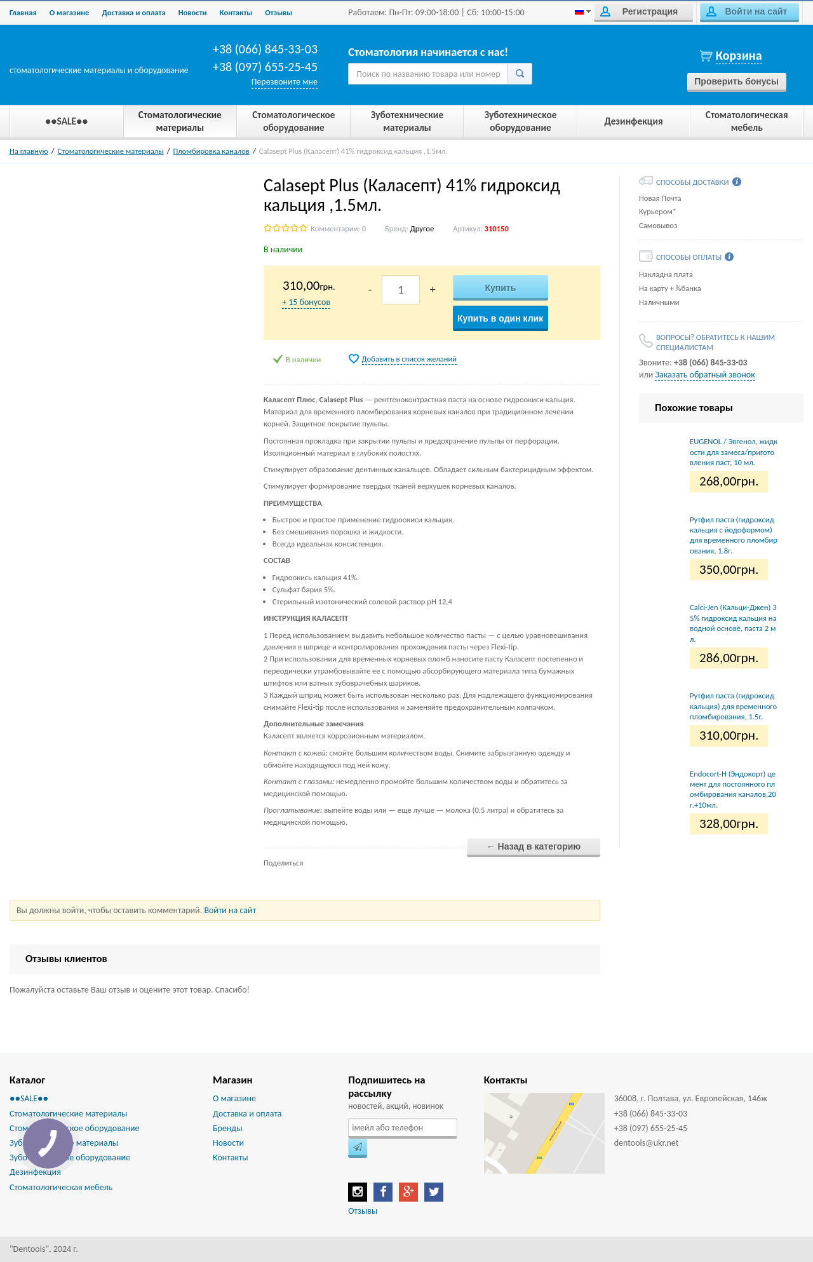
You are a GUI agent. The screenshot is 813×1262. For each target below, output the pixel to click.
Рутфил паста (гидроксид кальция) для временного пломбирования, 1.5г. (733, 706)
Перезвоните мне (285, 81)
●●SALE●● (29, 1098)
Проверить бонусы (736, 81)
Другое (422, 228)
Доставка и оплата (133, 12)
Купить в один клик (500, 318)
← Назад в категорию (534, 846)
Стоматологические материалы (111, 151)
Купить (500, 288)
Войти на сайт (746, 11)
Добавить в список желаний (409, 358)
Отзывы (278, 12)
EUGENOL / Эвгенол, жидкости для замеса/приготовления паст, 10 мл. (733, 452)
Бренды (227, 1128)
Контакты (236, 12)
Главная (23, 12)
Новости (192, 12)
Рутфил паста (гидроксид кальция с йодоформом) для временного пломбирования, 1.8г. (733, 535)
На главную (29, 151)
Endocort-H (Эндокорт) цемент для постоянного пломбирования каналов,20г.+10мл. (733, 789)
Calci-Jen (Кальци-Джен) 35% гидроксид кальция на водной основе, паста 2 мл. (733, 622)
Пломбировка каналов (211, 151)
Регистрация (639, 11)
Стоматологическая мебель (61, 1187)
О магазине (70, 12)
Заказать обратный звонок (705, 374)
